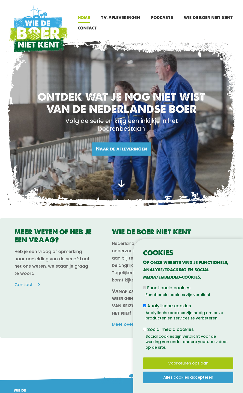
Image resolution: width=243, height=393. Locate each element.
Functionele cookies (169, 288)
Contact (87, 28)
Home (84, 17)
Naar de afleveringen (121, 149)
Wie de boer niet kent (208, 17)
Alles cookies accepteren (188, 377)
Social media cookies (170, 329)
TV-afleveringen (120, 17)
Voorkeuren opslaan (188, 363)
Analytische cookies (169, 306)
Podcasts (162, 17)
